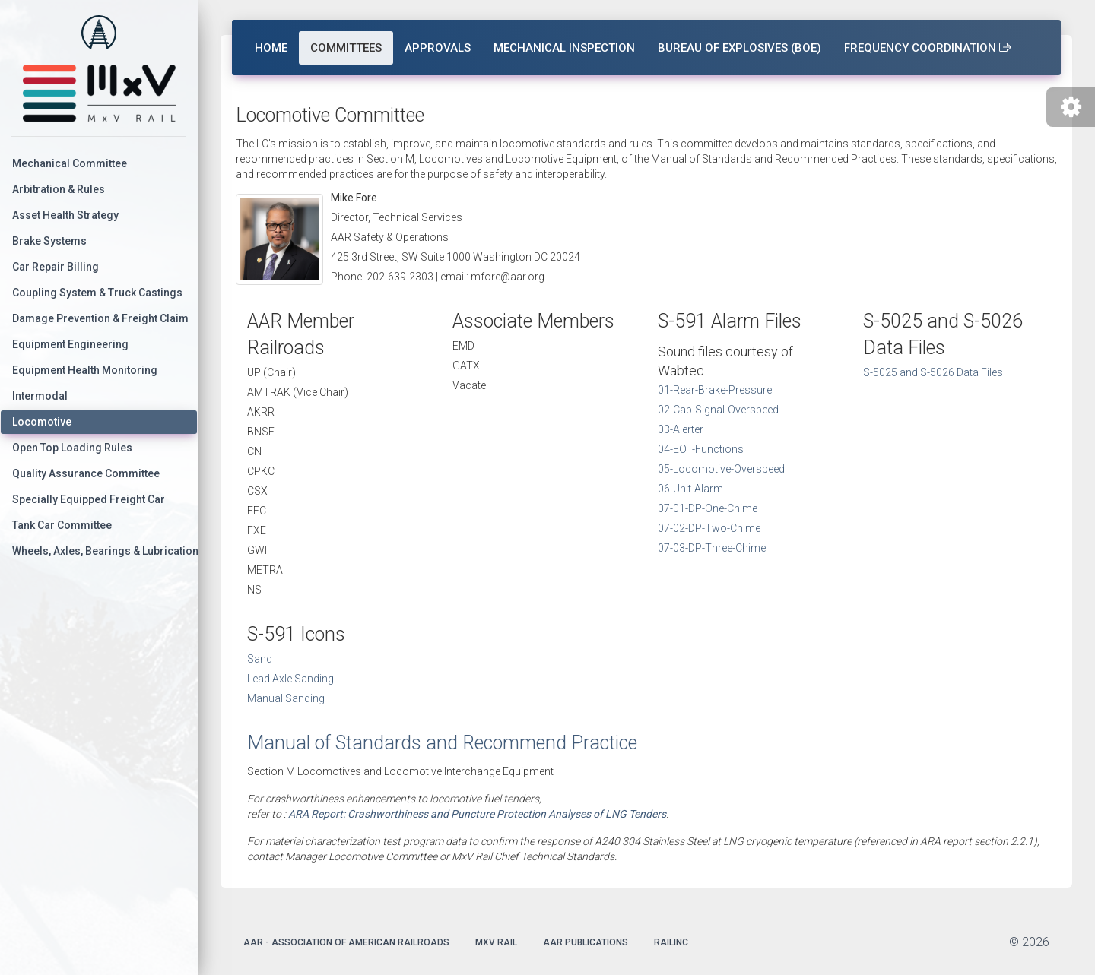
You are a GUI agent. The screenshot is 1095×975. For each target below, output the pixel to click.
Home (271, 48)
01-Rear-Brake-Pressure (715, 390)
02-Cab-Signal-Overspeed (718, 410)
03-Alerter (680, 429)
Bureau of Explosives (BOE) (739, 48)
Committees (346, 48)
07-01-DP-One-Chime (707, 508)
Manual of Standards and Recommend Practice (442, 743)
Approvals (437, 48)
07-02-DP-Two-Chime (709, 528)
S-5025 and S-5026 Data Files (933, 372)
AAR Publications (585, 942)
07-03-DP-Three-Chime (712, 548)
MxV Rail (496, 942)
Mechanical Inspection (564, 48)
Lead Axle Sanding (290, 679)
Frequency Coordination (928, 48)
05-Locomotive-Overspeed (721, 469)
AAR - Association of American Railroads (346, 942)
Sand (259, 659)
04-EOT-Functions (701, 449)
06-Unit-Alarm (690, 489)
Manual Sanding (286, 698)
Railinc (671, 942)
